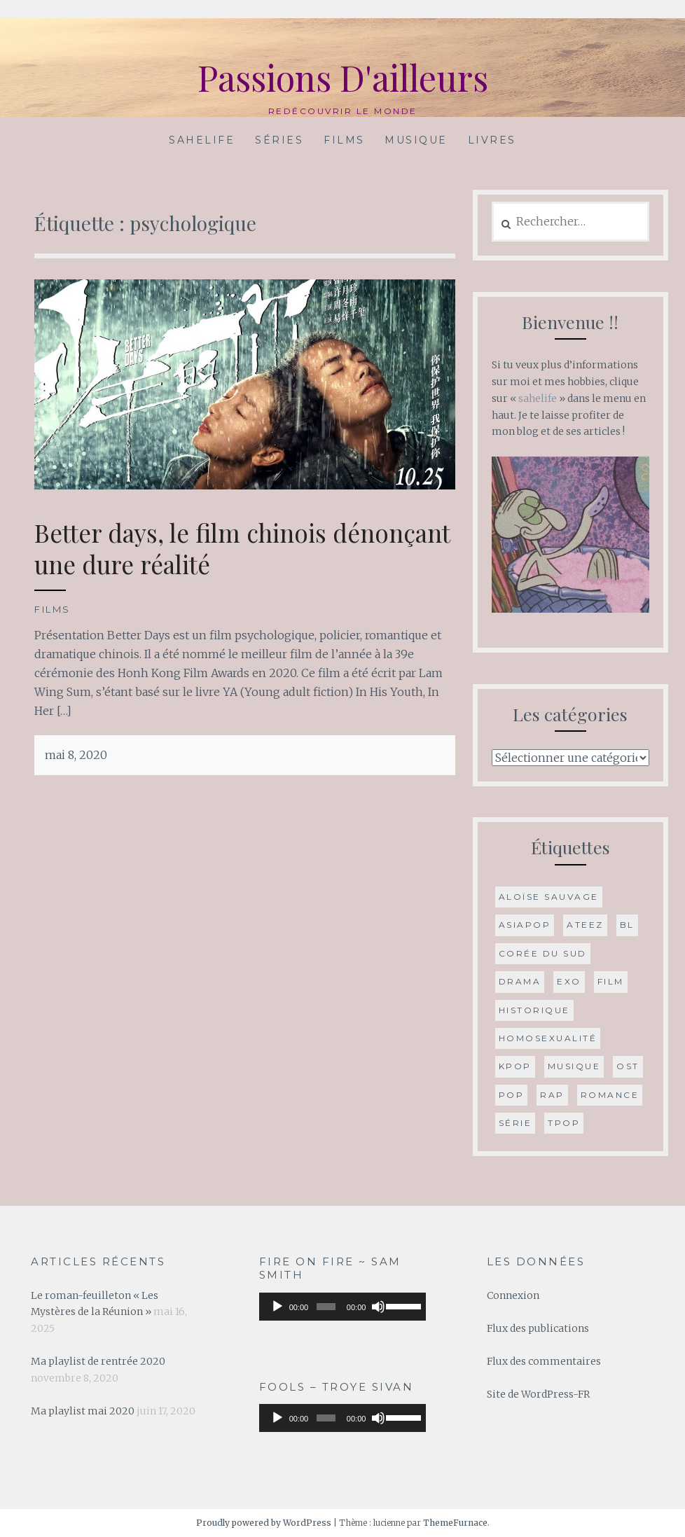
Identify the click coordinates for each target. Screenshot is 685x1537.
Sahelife (202, 140)
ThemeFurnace (455, 1522)
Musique (416, 140)
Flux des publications (538, 1328)
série (515, 1123)
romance (610, 1095)
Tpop (564, 1123)
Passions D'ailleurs (343, 77)
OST (627, 1066)
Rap (552, 1095)
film (610, 981)
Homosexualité (548, 1038)
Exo (569, 981)
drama (520, 981)
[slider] (326, 1306)
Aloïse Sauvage (549, 896)
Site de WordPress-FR (538, 1394)
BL (627, 924)
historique (534, 1010)
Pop (512, 1095)
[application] (343, 1307)
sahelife (537, 398)
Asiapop (525, 924)
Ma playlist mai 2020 (82, 1411)
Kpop (515, 1066)
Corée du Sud (543, 953)
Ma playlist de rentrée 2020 (98, 1361)
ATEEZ (585, 924)
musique (574, 1066)
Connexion (513, 1295)
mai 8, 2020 (76, 755)
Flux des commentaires (544, 1361)
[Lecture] (277, 1307)
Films (344, 140)
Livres (492, 140)
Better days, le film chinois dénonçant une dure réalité (242, 548)
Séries (279, 140)
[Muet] (378, 1307)
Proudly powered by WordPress (263, 1522)
